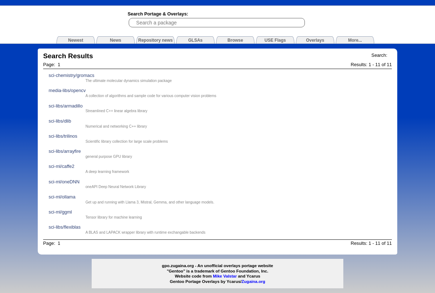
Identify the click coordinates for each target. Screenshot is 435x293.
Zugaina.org (253, 281)
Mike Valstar (225, 276)
